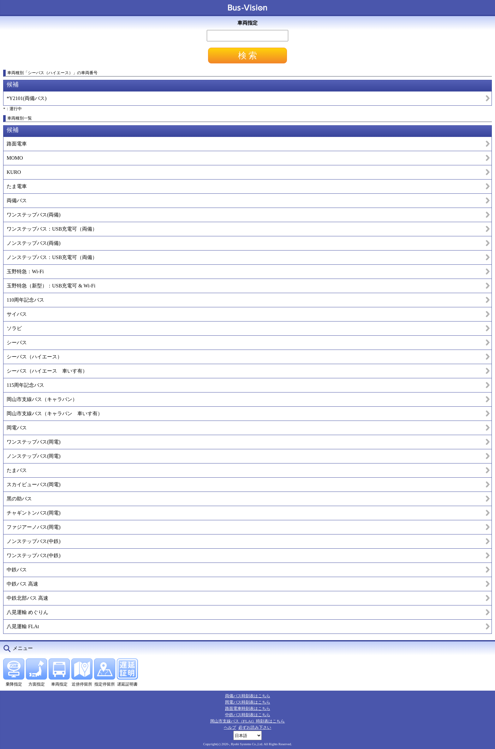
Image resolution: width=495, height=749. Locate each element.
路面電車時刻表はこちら (247, 708)
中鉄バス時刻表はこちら (247, 714)
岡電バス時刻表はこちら (247, 702)
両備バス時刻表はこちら (247, 695)
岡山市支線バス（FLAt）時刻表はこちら (247, 721)
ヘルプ (230, 727)
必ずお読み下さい (254, 727)
